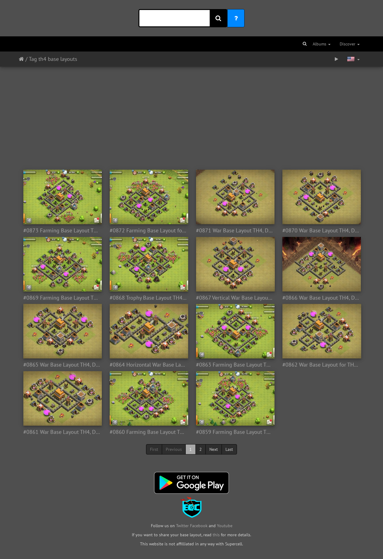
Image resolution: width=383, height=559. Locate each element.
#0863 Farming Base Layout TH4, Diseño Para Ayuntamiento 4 (234, 364)
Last (229, 449)
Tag (33, 58)
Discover (350, 44)
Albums (322, 44)
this (216, 534)
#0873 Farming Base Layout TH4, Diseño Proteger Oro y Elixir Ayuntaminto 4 (62, 230)
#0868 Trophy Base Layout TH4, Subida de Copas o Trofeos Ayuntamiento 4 (148, 297)
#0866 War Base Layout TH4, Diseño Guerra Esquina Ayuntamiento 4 (321, 297)
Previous (174, 449)
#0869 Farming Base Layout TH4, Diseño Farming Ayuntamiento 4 (62, 297)
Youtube (224, 525)
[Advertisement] (191, 115)
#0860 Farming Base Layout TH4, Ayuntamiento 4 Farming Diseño (148, 432)
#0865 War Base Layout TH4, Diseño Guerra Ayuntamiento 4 (62, 364)
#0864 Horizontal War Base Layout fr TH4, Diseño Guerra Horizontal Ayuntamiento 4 (148, 364)
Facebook (199, 525)
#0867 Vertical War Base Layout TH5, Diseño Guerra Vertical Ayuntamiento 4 (234, 297)
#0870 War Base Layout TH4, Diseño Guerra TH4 (321, 230)
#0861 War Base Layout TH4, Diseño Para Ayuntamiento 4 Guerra (62, 432)
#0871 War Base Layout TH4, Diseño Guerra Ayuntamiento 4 (234, 230)
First (154, 449)
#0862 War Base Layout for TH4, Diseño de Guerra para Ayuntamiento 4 (321, 364)
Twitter (183, 525)
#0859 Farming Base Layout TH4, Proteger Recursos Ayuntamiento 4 (234, 432)
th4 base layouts (57, 58)
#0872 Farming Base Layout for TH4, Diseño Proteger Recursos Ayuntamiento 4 (148, 230)
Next (213, 449)
